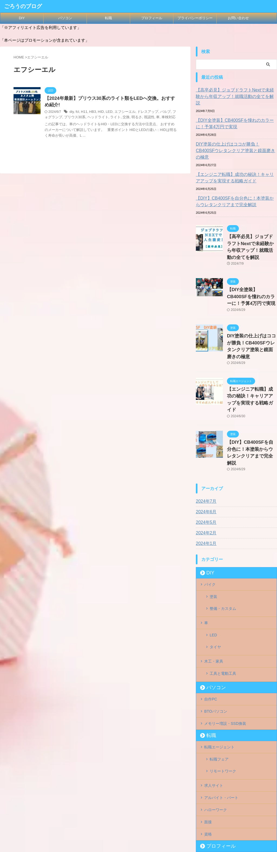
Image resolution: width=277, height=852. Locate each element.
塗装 (213, 542)
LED (107, 113)
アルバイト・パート (221, 713)
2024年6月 (205, 459)
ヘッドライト (87, 118)
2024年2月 (205, 480)
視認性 (135, 118)
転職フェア (219, 682)
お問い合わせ (238, 18)
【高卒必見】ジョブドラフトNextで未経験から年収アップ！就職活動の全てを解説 (236, 93)
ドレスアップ (143, 113)
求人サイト (213, 702)
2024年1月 (205, 491)
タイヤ (215, 582)
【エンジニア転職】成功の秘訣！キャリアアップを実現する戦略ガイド (235, 164)
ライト (104, 118)
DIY (22, 18)
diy (71, 113)
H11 (83, 113)
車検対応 (153, 118)
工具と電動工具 (223, 604)
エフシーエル (121, 113)
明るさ (124, 118)
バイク (210, 531)
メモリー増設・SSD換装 (225, 648)
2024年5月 (205, 470)
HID (99, 113)
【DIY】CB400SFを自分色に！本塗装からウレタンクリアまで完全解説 (235, 188)
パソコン (65, 18)
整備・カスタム (223, 551)
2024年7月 (205, 448)
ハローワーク (215, 724)
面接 (208, 735)
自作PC (210, 626)
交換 (114, 118)
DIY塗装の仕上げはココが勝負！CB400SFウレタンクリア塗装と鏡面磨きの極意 (235, 141)
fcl (76, 113)
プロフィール (151, 18)
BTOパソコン (215, 637)
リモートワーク (223, 691)
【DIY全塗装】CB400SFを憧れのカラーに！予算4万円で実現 (235, 117)
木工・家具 (213, 593)
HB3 (91, 113)
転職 (108, 18)
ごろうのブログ (23, 6)
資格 (208, 746)
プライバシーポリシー (195, 18)
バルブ (159, 113)
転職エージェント (219, 671)
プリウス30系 (66, 118)
